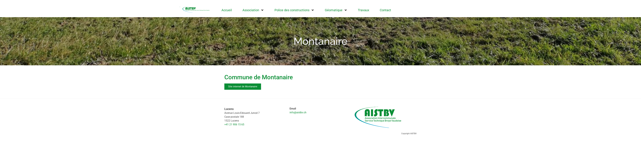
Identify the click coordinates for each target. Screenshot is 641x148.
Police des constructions (294, 10)
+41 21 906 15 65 (234, 124)
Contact (385, 10)
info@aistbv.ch (298, 112)
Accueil (226, 10)
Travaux (363, 10)
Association (253, 10)
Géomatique (336, 10)
